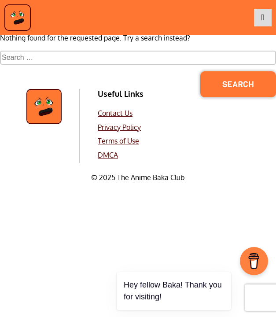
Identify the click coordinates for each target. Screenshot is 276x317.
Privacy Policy (119, 127)
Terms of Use (118, 140)
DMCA (108, 155)
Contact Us (115, 113)
